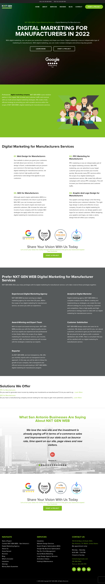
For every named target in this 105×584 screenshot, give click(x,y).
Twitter (79, 569)
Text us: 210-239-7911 (79, 564)
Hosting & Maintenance (45, 561)
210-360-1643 (76, 561)
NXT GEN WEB (30, 22)
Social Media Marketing (45, 554)
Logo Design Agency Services (47, 556)
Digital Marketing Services (45, 22)
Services (53, 7)
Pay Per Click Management (46, 551)
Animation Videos (43, 559)
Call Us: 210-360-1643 (45, 1)
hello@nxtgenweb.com (80, 559)
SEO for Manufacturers (7, 395)
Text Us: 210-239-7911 (60, 1)
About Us (5, 548)
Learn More (41, 49)
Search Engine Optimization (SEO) (48, 546)
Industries (5, 561)
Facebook (74, 569)
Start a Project (63, 49)
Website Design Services (45, 543)
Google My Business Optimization (48, 548)
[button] (39, 465)
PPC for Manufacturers (7, 390)
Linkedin (89, 569)
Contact (78, 7)
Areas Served (6, 551)
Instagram (84, 569)
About (44, 7)
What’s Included (7, 559)
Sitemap (5, 564)
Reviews (63, 7)
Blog (71, 7)
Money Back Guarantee (10, 566)
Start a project (94, 7)
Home (37, 7)
